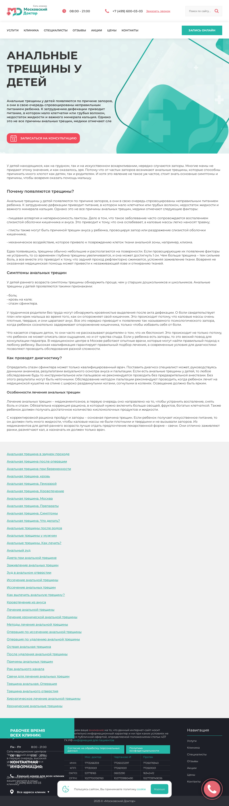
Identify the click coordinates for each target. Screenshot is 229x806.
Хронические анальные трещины (34, 706)
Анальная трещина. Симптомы (32, 513)
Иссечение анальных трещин (31, 587)
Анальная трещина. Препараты (33, 506)
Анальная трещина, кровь (28, 476)
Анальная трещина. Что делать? (33, 521)
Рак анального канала (25, 669)
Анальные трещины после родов (34, 528)
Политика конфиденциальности (144, 749)
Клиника (31, 30)
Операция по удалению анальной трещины (43, 639)
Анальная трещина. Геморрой (32, 484)
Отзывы (79, 30)
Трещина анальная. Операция (32, 684)
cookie (142, 789)
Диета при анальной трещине (32, 558)
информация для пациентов (93, 740)
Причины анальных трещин (30, 661)
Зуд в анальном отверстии (29, 573)
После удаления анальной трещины (37, 654)
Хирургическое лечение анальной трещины (43, 699)
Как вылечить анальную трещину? (36, 595)
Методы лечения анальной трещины (37, 624)
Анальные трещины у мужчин (32, 535)
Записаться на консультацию (48, 138)
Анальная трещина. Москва (30, 498)
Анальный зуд (19, 550)
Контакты (130, 30)
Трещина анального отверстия (32, 691)
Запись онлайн (202, 30)
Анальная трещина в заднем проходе (38, 454)
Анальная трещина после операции (37, 461)
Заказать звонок (158, 11)
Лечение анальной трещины (30, 610)
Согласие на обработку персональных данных (93, 749)
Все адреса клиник (33, 792)
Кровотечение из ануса (26, 602)
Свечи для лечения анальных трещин (38, 676)
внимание (96, 730)
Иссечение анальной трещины (32, 580)
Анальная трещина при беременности (39, 469)
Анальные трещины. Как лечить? (34, 543)
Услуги (13, 30)
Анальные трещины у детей (129, 430)
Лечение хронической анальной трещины (42, 617)
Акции (96, 30)
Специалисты (56, 30)
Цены (112, 30)
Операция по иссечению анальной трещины (44, 632)
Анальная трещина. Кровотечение (35, 491)
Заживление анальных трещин (32, 565)
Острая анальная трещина (29, 647)
